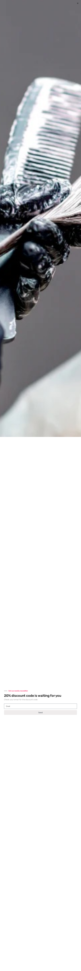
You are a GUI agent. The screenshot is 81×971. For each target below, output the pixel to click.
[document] (40, 485)
